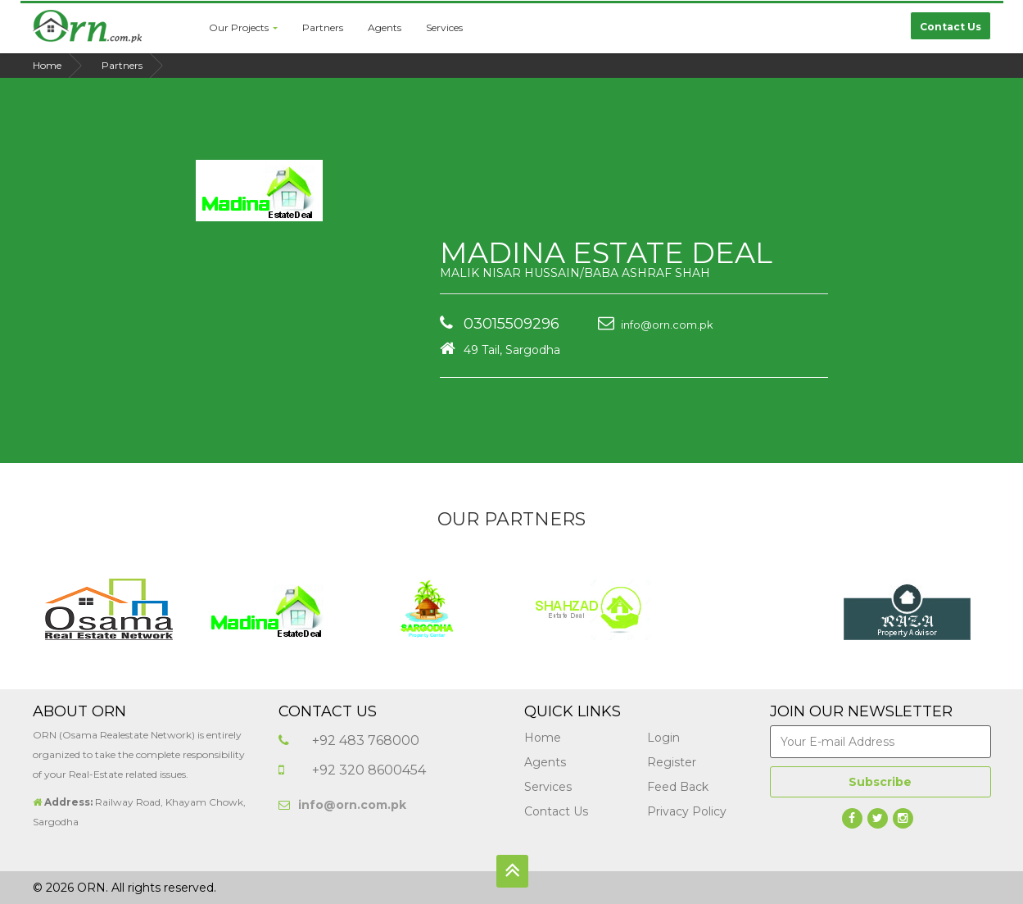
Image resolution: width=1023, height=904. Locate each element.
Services (444, 27)
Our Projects (243, 27)
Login (663, 737)
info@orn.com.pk (655, 324)
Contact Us (556, 811)
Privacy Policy (687, 811)
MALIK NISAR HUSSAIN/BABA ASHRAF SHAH (575, 273)
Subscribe (880, 782)
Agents (384, 27)
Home (47, 65)
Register (671, 762)
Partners (322, 27)
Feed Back (677, 786)
